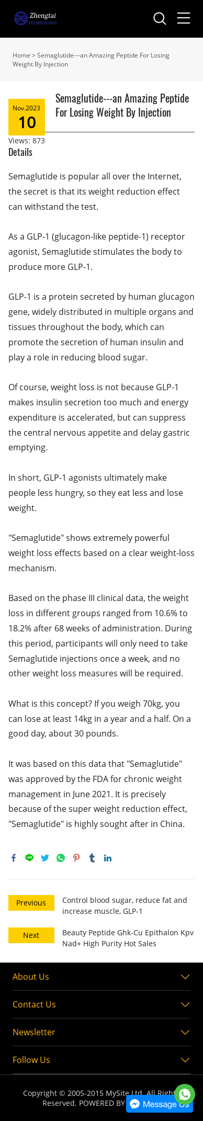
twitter (45, 858)
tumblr (92, 858)
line (29, 858)
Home (21, 55)
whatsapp (60, 858)
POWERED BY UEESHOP (119, 1103)
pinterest (76, 858)
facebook (13, 858)
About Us (31, 976)
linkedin (108, 858)
